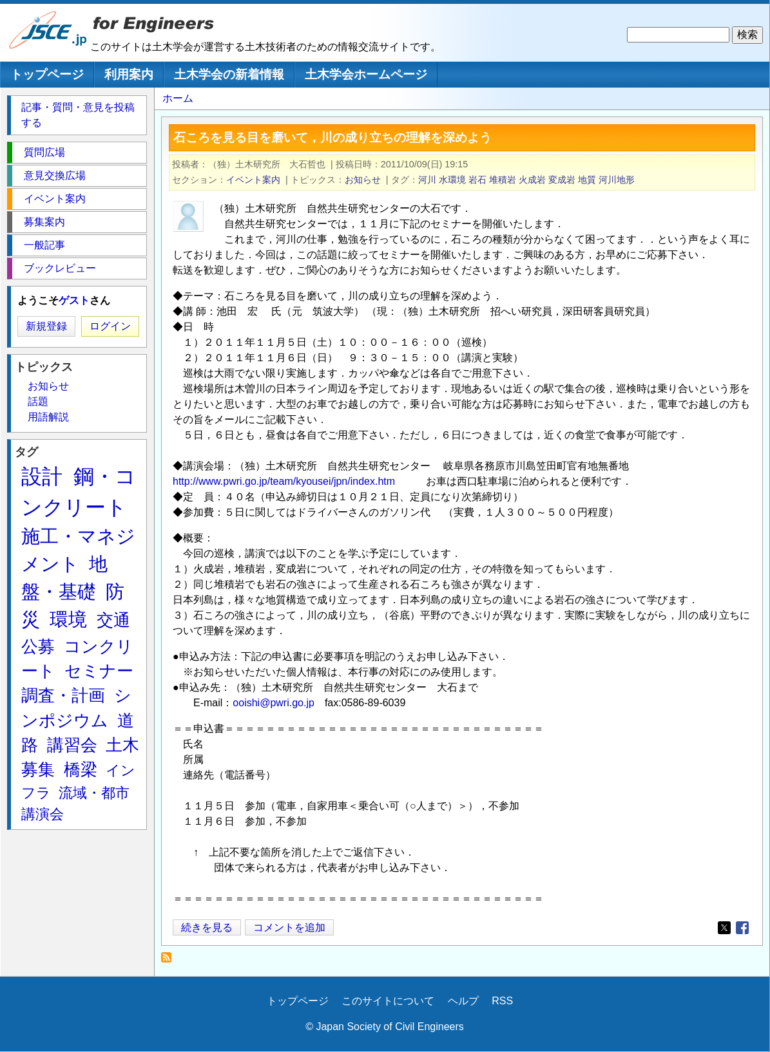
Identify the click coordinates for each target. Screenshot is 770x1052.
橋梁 (80, 769)
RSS (502, 1000)
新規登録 (46, 326)
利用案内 (128, 74)
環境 (68, 619)
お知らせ (363, 179)
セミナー (98, 671)
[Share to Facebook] (742, 927)
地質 (587, 179)
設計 (42, 476)
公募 (38, 646)
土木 (122, 745)
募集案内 (44, 221)
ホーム (177, 98)
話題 (38, 401)
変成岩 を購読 (169, 961)
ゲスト (74, 300)
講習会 (72, 745)
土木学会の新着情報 (229, 74)
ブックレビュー (60, 268)
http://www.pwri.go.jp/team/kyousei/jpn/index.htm (284, 481)
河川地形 (617, 179)
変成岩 (561, 179)
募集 (38, 769)
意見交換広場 (55, 175)
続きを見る (207, 927)
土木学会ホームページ (366, 74)
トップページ (47, 74)
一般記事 (44, 245)
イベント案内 (253, 179)
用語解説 (48, 416)
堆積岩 (502, 179)
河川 (427, 179)
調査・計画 (63, 695)
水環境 (452, 179)
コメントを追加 (289, 927)
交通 (113, 620)
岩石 (477, 179)
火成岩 (532, 179)
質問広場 (44, 152)
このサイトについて (388, 1000)
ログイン (110, 326)
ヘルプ (463, 1000)
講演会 (42, 814)
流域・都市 (94, 793)
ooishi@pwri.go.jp (273, 702)
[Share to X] (724, 927)
